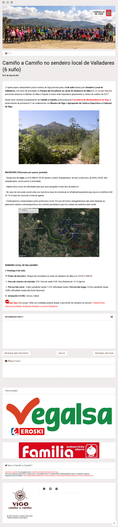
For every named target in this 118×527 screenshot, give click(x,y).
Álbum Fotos (13, 361)
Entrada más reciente (16, 353)
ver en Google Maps (101, 91)
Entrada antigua (104, 353)
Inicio (62, 353)
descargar (23, 303)
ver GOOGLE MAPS (83, 276)
